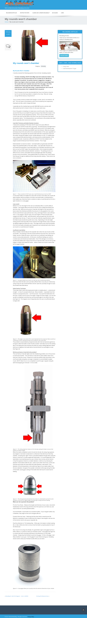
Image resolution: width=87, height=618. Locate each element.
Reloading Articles (11, 12)
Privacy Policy (31, 616)
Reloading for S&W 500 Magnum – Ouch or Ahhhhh (17, 596)
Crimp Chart (66, 66)
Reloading (43, 66)
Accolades (55, 12)
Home (6, 22)
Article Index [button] (64, 55)
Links (62, 12)
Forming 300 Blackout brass (42, 596)
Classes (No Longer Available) (41, 12)
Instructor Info (24, 12)
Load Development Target (69, 68)
